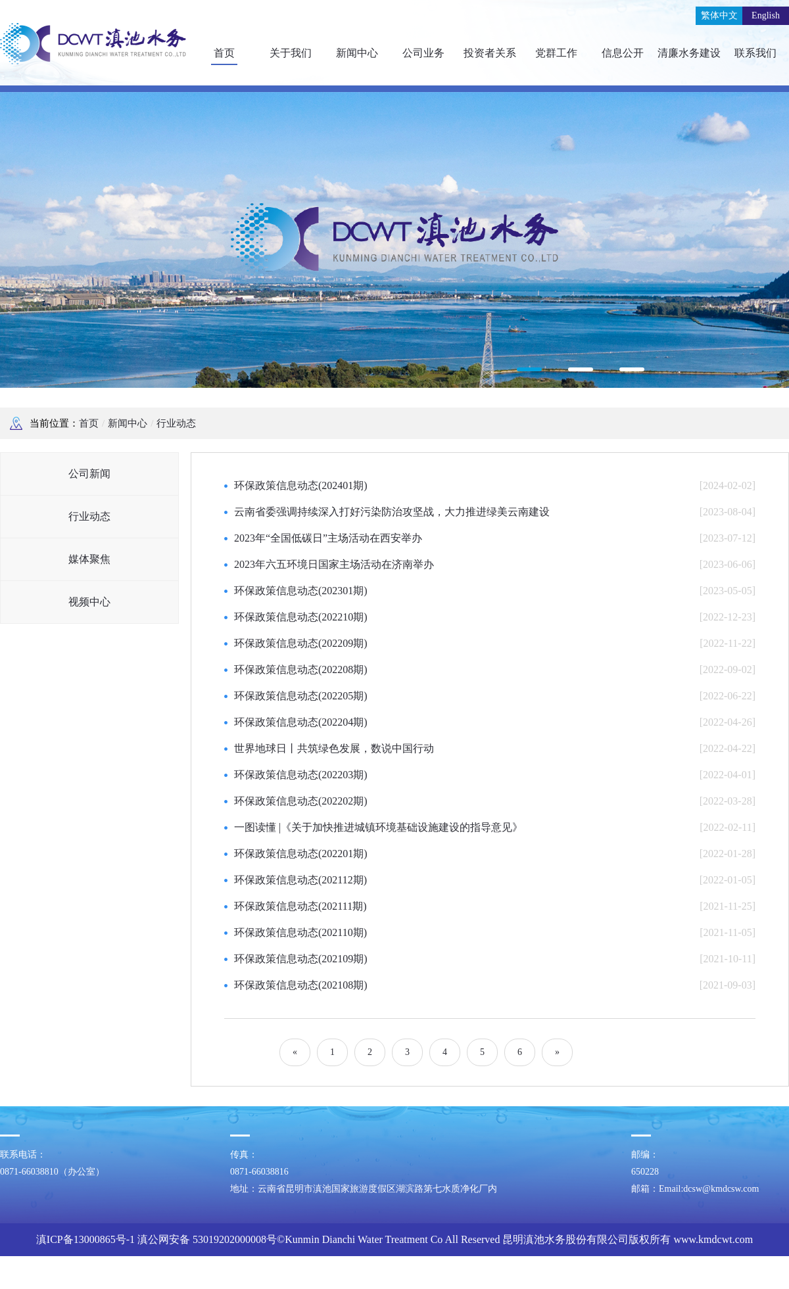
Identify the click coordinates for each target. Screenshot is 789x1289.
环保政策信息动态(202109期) (301, 958)
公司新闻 (89, 473)
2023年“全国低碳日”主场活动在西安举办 (328, 538)
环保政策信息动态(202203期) (301, 774)
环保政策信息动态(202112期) (300, 879)
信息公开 (623, 53)
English (766, 15)
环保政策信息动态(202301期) (301, 590)
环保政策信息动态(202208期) (301, 669)
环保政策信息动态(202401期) (301, 485)
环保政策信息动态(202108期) (301, 985)
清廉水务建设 (689, 53)
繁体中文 (719, 15)
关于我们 (291, 53)
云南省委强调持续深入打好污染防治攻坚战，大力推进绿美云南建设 (392, 511)
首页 (224, 53)
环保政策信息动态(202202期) (301, 801)
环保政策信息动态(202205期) (301, 695)
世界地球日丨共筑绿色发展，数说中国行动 (334, 748)
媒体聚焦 (89, 559)
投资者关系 (490, 53)
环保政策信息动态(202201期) (301, 853)
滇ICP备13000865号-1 (85, 1239)
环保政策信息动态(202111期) (300, 906)
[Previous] (295, 1052)
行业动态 (176, 423)
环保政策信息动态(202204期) (301, 722)
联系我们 (755, 53)
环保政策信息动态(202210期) (301, 616)
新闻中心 (357, 53)
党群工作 (556, 53)
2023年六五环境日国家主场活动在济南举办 (334, 564)
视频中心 (89, 601)
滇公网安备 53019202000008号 (207, 1239)
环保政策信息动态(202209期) (301, 643)
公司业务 (423, 53)
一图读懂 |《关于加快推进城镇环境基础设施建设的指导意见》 (378, 827)
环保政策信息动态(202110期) (300, 932)
